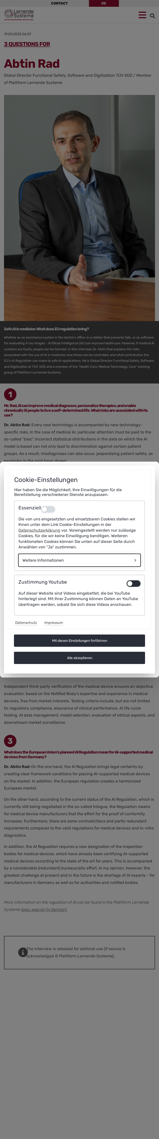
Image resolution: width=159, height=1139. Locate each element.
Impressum (53, 623)
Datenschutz (26, 623)
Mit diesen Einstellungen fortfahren (79, 641)
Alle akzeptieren (79, 658)
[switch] (134, 583)
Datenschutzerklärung (39, 530)
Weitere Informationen (43, 560)
